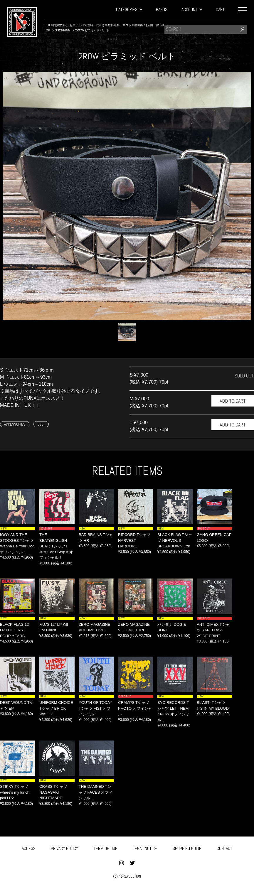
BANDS (161, 9)
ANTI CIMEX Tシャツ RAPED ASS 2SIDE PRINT (213, 630)
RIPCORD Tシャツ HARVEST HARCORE (134, 540)
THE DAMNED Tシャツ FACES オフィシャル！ (95, 792)
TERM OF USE (105, 847)
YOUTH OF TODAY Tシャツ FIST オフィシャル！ (95, 708)
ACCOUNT (191, 9)
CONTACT (224, 847)
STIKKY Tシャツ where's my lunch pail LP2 (14, 792)
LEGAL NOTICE (145, 847)
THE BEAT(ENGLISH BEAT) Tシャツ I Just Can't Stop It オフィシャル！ (56, 546)
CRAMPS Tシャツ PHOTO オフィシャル (135, 708)
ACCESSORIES (14, 424)
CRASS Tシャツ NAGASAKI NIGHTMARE (53, 792)
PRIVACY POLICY (64, 847)
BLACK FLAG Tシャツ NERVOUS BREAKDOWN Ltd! (174, 540)
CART (220, 9)
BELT (41, 424)
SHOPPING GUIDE (187, 847)
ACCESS (29, 847)
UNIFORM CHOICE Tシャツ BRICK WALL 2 (56, 708)
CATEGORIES (129, 9)
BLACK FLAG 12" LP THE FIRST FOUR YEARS (15, 630)
